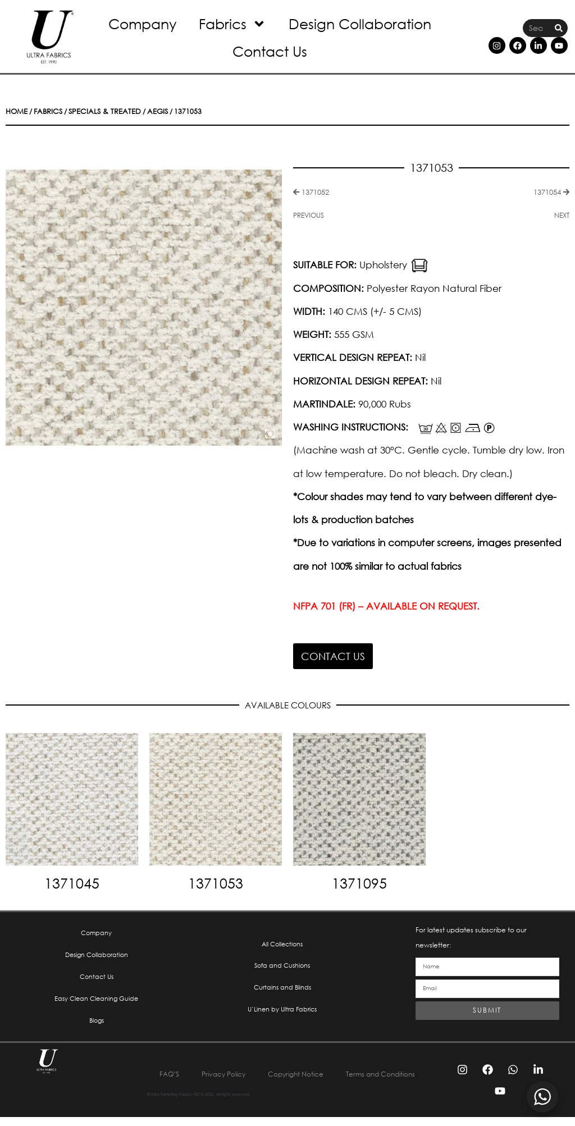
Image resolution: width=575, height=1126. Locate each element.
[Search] (558, 28)
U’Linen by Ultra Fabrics (282, 1014)
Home (15, 111)
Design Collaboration (360, 23)
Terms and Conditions (287, 1082)
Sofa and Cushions (282, 968)
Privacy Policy (266, 1070)
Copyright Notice (348, 1070)
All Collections (282, 945)
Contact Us (269, 50)
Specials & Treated (97, 111)
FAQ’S (205, 1070)
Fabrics (232, 23)
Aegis (144, 111)
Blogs (96, 1026)
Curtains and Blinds (282, 991)
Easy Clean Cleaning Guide (96, 1003)
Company (142, 23)
